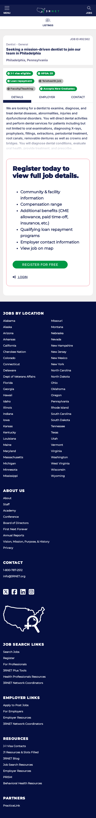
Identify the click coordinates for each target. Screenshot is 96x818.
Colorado (9, 358)
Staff (6, 504)
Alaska (7, 327)
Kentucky (9, 432)
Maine (7, 445)
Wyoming (58, 476)
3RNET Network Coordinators (23, 683)
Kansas (8, 426)
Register (9, 658)
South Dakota (60, 420)
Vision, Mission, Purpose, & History (26, 541)
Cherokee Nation (14, 352)
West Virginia (60, 463)
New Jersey (58, 352)
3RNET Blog (11, 758)
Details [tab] (17, 97)
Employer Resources (17, 717)
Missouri (56, 321)
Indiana (8, 414)
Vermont (57, 445)
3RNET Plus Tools (14, 670)
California (9, 345)
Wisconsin (58, 469)
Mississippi (10, 476)
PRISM (7, 777)
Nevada (56, 339)
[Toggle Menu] (7, 10)
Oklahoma (58, 389)
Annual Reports (13, 535)
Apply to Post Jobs (16, 705)
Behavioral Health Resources (22, 783)
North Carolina (61, 370)
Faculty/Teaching (21, 88)
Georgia (8, 389)
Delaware (9, 370)
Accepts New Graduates (59, 88)
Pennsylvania (60, 401)
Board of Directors (16, 523)
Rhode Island (59, 407)
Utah (54, 438)
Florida (8, 383)
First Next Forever (15, 529)
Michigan (9, 463)
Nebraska (57, 333)
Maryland (9, 451)
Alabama (9, 321)
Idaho (7, 401)
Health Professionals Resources (24, 676)
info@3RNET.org (14, 576)
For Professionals (15, 664)
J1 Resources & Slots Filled (20, 752)
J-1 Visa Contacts (14, 746)
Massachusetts (13, 457)
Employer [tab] (47, 97)
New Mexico (59, 358)
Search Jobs (11, 652)
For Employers (13, 711)
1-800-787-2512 (12, 570)
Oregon (56, 395)
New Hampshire (62, 345)
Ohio (54, 383)
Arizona (8, 333)
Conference (11, 517)
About (7, 498)
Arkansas (9, 339)
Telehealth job (51, 80)
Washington (59, 457)
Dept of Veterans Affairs (19, 376)
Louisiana (9, 438)
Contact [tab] (78, 97)
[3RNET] (48, 10)
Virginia (56, 451)
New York (57, 364)
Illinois (7, 407)
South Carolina (61, 414)
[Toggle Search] (89, 10)
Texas (54, 432)
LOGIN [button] (20, 277)
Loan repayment (21, 80)
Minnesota (10, 469)
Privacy (8, 548)
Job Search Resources (18, 764)
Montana (57, 327)
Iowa (6, 420)
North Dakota (60, 376)
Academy (9, 510)
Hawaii (7, 395)
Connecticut (11, 364)
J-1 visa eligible (20, 73)
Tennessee (58, 426)
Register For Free (40, 265)
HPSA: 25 (47, 73)
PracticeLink (11, 805)
